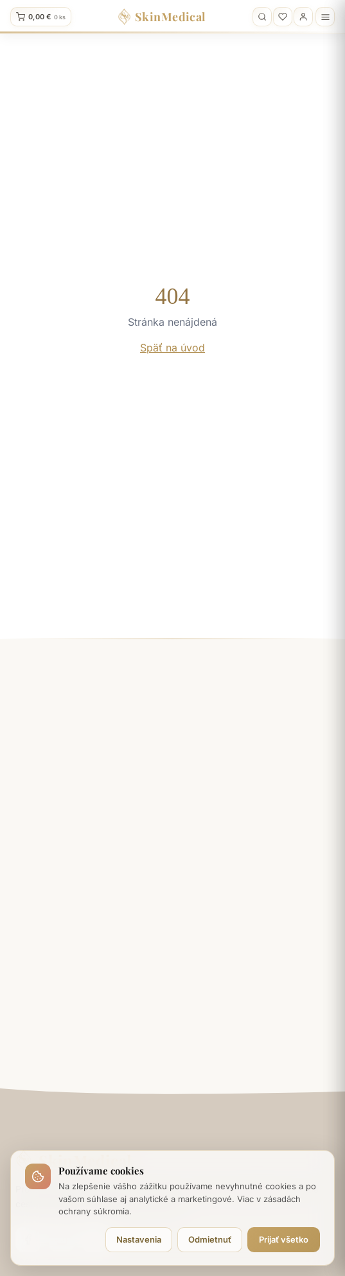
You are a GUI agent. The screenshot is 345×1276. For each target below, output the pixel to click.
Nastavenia (138, 1239)
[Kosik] (40, 16)
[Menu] (325, 16)
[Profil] (303, 16)
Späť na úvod (172, 347)
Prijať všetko (283, 1239)
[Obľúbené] (282, 16)
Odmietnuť (209, 1239)
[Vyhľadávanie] (262, 16)
